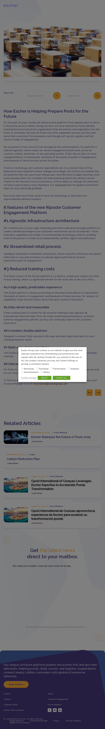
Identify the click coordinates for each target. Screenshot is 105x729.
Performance (59, 369)
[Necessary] (22, 369)
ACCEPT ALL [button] (61, 378)
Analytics (75, 369)
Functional (44, 369)
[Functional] (37, 369)
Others (46, 372)
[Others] (41, 372)
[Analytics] (69, 369)
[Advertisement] (22, 372)
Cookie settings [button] (28, 378)
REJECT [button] (44, 378)
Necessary (29, 369)
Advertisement (31, 372)
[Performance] (52, 369)
